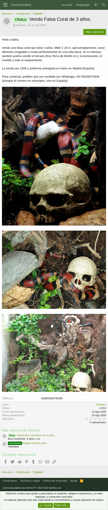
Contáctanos (10, 480)
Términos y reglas (30, 480)
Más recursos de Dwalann (21, 430)
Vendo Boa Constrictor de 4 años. (31, 435)
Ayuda (73, 480)
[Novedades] (95, 4)
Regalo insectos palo (27, 443)
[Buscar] (103, 4)
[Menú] (5, 5)
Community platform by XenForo (32, 488)
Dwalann (21, 25)
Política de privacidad (55, 480)
